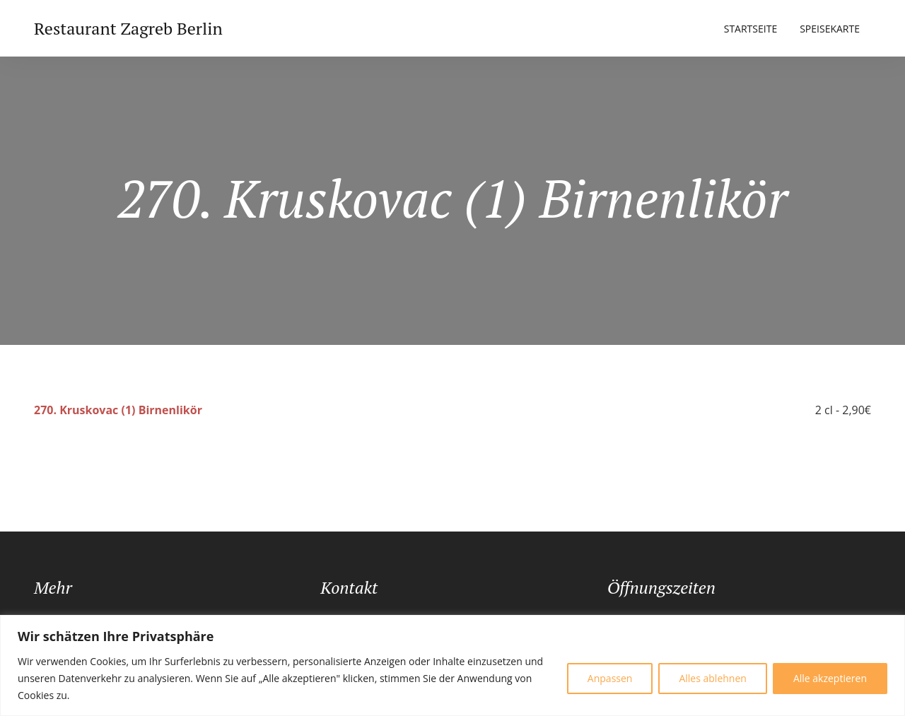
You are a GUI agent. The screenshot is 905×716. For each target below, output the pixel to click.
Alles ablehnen (712, 678)
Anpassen (610, 678)
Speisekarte (830, 28)
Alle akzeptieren (830, 678)
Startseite (750, 28)
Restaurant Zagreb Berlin (128, 28)
